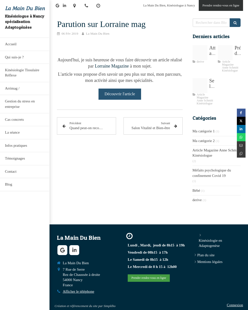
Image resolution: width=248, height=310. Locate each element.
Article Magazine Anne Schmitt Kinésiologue (216, 152)
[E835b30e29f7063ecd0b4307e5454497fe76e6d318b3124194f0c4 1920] (200, 52)
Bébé (196, 190)
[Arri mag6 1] (225, 52)
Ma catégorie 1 (204, 131)
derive (197, 200)
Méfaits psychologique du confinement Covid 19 (212, 172)
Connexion (235, 305)
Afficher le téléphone (78, 291)
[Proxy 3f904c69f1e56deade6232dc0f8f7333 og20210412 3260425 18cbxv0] (200, 85)
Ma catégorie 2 (204, 141)
